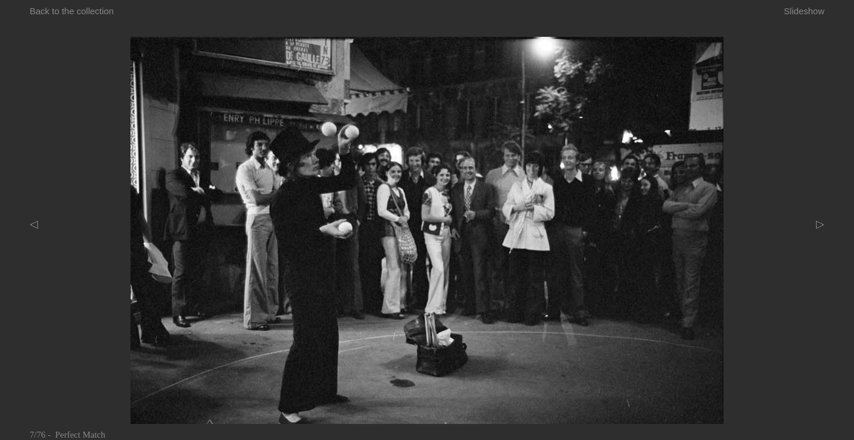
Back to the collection (72, 11)
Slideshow (804, 11)
